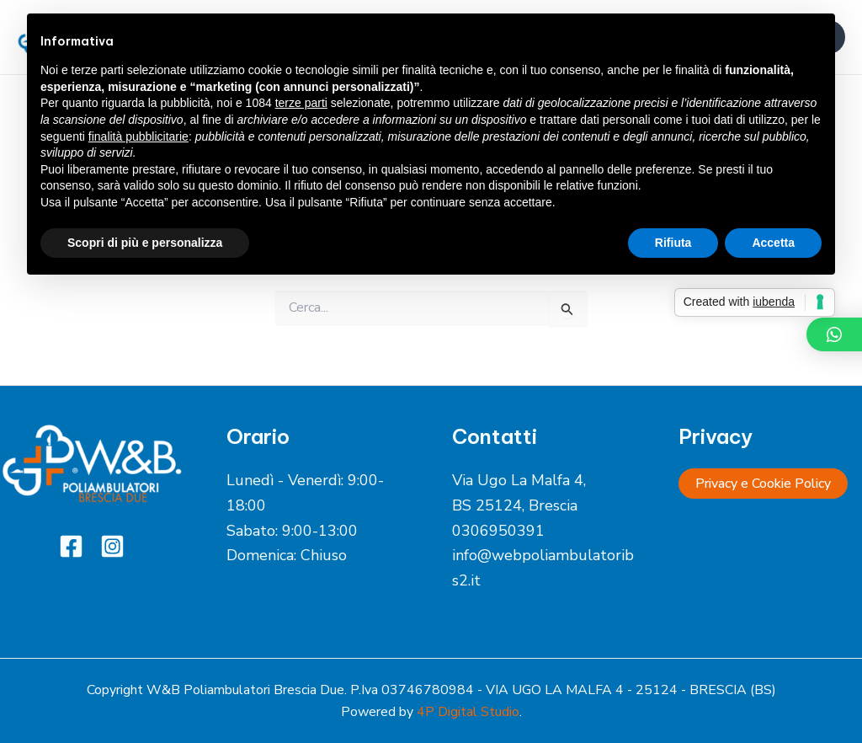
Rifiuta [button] (673, 242)
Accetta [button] (773, 242)
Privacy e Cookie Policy (763, 483)
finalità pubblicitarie (138, 136)
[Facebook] (71, 546)
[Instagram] (112, 546)
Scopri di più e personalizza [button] (144, 242)
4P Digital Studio (468, 712)
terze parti (301, 103)
